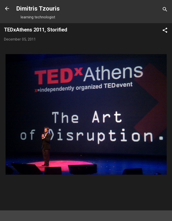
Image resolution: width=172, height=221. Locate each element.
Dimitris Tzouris (38, 8)
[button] (165, 31)
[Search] (165, 10)
